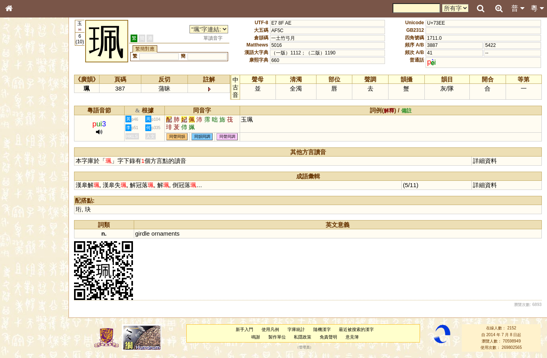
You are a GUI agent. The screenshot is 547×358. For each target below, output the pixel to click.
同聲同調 (227, 137)
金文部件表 (22, 128)
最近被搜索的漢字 (356, 329)
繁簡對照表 (22, 266)
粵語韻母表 (22, 170)
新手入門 (244, 329)
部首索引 (19, 106)
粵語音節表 (22, 156)
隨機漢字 (322, 329)
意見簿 (352, 337)
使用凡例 (270, 329)
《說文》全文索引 (29, 244)
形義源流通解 (24, 135)
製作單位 (277, 337)
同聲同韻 (177, 137)
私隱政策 (302, 337)
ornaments (165, 233)
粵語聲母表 (22, 163)
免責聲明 (328, 337)
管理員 (304, 348)
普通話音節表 (24, 216)
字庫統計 (296, 329)
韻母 (27, 209)
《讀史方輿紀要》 (29, 251)
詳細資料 (485, 160)
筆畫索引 (19, 113)
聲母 (16, 209)
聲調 (38, 209)
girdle (142, 233)
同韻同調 (202, 137)
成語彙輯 (19, 258)
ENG (35, 87)
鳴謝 (255, 337)
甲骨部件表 (22, 120)
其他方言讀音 (24, 223)
